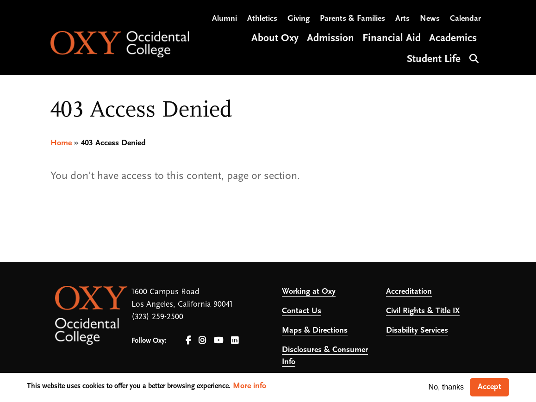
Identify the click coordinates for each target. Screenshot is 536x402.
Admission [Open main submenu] (330, 38)
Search (473, 57)
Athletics (262, 18)
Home (61, 143)
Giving (298, 18)
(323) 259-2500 (157, 317)
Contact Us (301, 311)
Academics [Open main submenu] (453, 38)
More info (249, 386)
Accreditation (409, 291)
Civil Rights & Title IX (423, 311)
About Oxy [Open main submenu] (275, 38)
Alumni (224, 18)
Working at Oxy (309, 291)
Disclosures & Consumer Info (325, 356)
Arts (402, 18)
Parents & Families (352, 18)
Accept (489, 387)
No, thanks (446, 387)
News (430, 18)
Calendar (465, 18)
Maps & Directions (315, 330)
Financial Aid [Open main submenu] (391, 38)
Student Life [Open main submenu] (434, 59)
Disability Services (417, 330)
